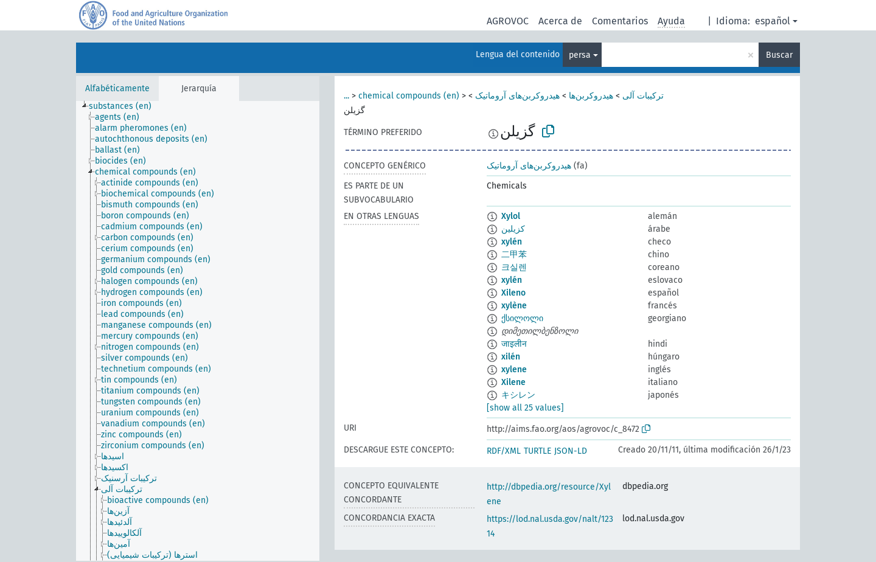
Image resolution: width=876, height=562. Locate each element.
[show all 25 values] (525, 408)
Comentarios (620, 21)
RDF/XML (504, 451)
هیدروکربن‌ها (591, 96)
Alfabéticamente (117, 88)
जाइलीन (514, 344)
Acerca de (560, 21)
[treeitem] (125, 106)
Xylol (510, 216)
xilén (510, 357)
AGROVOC (508, 21)
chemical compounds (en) (408, 96)
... (346, 96)
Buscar (779, 55)
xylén (511, 242)
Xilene (513, 382)
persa (580, 55)
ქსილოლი (522, 318)
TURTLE (537, 451)
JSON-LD (570, 451)
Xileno (513, 293)
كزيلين (513, 229)
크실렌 (514, 267)
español (772, 21)
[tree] (197, 331)
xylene (514, 369)
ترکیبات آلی (643, 96)
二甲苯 (514, 254)
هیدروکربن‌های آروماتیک (517, 96)
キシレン (518, 395)
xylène (514, 305)
